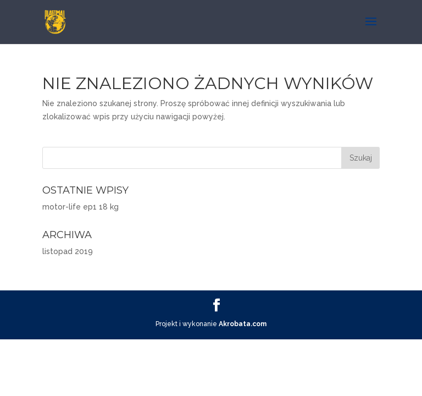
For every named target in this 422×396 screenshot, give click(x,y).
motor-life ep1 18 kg (80, 206)
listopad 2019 (67, 251)
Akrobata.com (242, 324)
